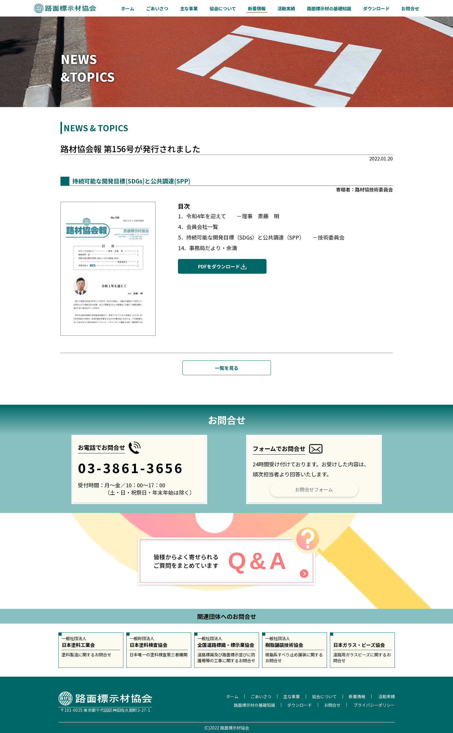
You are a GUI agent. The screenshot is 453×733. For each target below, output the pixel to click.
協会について (223, 8)
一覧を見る (226, 367)
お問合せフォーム (314, 489)
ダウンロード (376, 8)
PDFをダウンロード (219, 266)
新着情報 (257, 8)
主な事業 (189, 8)
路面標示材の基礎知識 (329, 8)
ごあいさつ (157, 8)
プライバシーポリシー (374, 705)
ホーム (127, 8)
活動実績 (286, 8)
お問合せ (410, 8)
